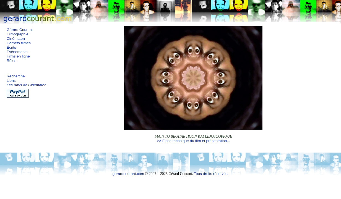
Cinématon (16, 38)
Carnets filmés (19, 43)
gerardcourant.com (128, 174)
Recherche (16, 76)
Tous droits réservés (211, 174)
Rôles (11, 61)
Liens (11, 80)
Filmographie (17, 34)
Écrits (11, 47)
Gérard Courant (20, 30)
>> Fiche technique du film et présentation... (193, 141)
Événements (17, 52)
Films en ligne (18, 56)
